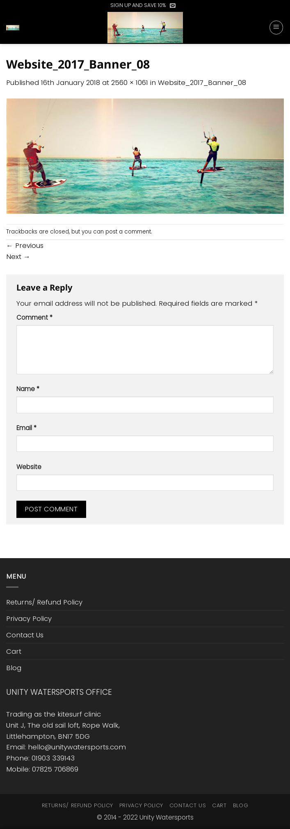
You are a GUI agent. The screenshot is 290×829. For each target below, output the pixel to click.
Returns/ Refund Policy (44, 602)
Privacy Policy (29, 618)
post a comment (128, 232)
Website (28, 467)
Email (26, 428)
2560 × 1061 (129, 82)
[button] (173, 5)
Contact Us (24, 635)
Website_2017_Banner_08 (202, 82)
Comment (34, 317)
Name (27, 389)
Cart (13, 651)
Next (18, 256)
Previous (24, 245)
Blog (13, 668)
